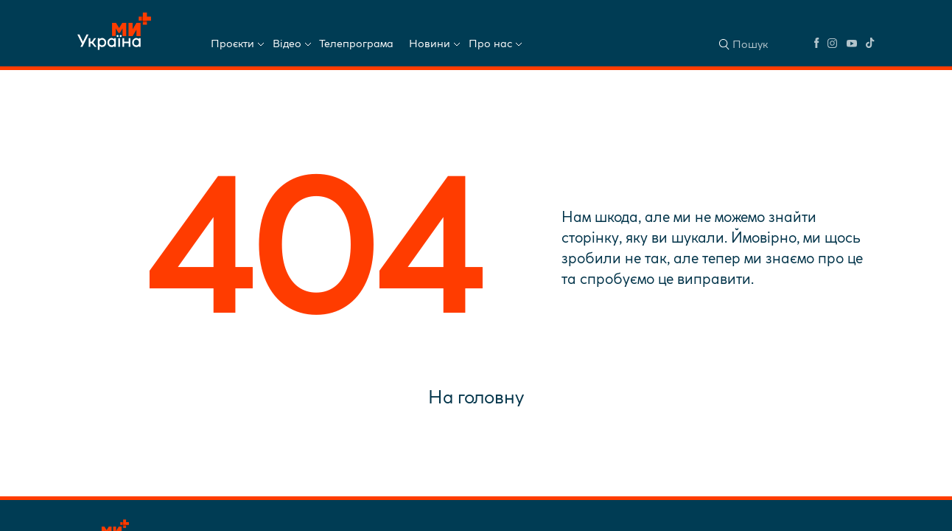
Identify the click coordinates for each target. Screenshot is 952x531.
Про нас (490, 43)
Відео (287, 43)
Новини (429, 43)
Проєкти (232, 43)
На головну (476, 397)
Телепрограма (356, 43)
